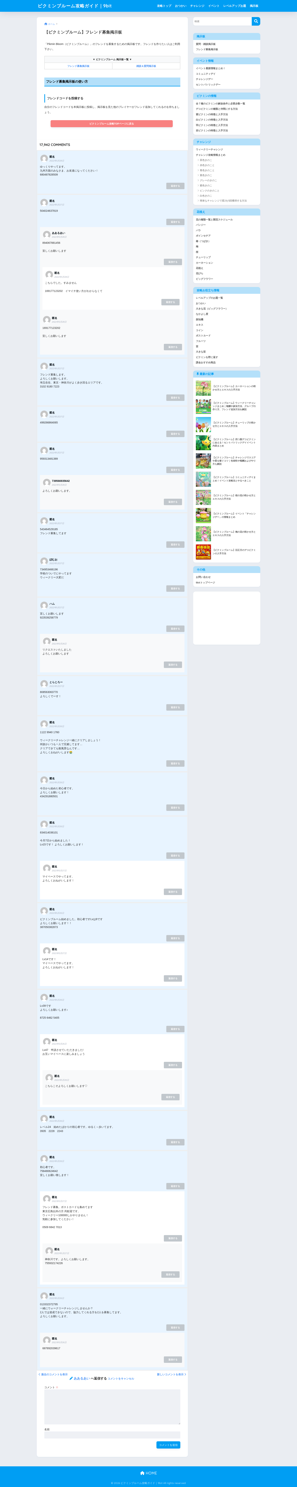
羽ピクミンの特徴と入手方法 (212, 125)
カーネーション (204, 263)
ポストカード (203, 336)
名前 (47, 1429)
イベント (214, 5)
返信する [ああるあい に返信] (172, 262)
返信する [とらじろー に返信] (175, 707)
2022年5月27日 (56, 205)
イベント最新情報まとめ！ (210, 68)
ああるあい (82, 1378)
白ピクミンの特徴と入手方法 (212, 119)
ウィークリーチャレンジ (209, 149)
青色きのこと (207, 170)
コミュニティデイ (206, 73)
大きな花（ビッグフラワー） (212, 309)
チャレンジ (197, 5)
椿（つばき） (203, 241)
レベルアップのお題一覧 (209, 298)
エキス (199, 325)
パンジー (201, 225)
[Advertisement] (226, 618)
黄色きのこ (206, 175)
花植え (199, 268)
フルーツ (201, 341)
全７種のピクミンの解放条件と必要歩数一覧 (220, 103)
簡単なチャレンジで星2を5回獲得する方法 (223, 200)
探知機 (199, 319)
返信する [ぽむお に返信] (175, 588)
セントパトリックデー (208, 84)
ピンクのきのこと (210, 190)
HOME (148, 1473)
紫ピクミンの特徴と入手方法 (212, 114)
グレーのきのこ (208, 180)
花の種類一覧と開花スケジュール (214, 219)
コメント (51, 1387)
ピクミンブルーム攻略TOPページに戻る (111, 123)
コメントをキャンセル (121, 1378)
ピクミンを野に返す (207, 357)
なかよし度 (202, 314)
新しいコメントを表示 (171, 1374)
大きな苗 (201, 352)
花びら (199, 273)
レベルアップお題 (234, 5)
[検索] (256, 21)
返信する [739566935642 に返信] (172, 502)
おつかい (180, 5)
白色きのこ (206, 195)
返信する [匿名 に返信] (175, 186)
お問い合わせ (203, 577)
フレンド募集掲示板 (207, 49)
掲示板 (254, 5)
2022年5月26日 (56, 726)
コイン (199, 330)
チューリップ (203, 257)
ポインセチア (203, 235)
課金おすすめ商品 (206, 363)
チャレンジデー (204, 79)
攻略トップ (164, 5)
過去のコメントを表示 (53, 1374)
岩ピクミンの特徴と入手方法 (212, 130)
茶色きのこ (206, 160)
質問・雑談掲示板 (206, 44)
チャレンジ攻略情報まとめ (210, 155)
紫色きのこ (206, 185)
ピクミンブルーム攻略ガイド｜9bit (75, 6)
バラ (198, 230)
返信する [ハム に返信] (175, 628)
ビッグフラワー (204, 279)
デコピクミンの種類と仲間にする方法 (217, 109)
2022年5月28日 (56, 161)
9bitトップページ (205, 583)
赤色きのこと (207, 165)
